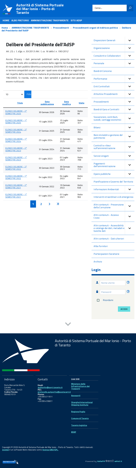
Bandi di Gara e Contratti (114, 109)
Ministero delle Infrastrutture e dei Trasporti (80, 386)
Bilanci (114, 127)
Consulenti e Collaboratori (114, 56)
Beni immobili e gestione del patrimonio (114, 136)
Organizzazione (114, 48)
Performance (114, 79)
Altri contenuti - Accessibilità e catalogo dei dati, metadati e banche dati (114, 228)
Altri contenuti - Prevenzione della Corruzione (114, 206)
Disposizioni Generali (114, 40)
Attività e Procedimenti (114, 94)
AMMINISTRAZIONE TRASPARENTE (50, 20)
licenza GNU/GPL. (50, 449)
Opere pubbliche (114, 174)
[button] (129, 40)
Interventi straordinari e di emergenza (113, 197)
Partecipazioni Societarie (106, 254)
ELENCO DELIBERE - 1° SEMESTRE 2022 (16, 177)
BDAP (73, 432)
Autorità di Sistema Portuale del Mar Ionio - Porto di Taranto (40, 8)
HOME (6, 20)
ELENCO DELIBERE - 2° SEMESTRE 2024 (16, 131)
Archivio (98, 261)
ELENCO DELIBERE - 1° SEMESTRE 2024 (16, 140)
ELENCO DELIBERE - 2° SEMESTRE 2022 (16, 168)
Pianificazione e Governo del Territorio (113, 181)
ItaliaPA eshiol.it (109, 461)
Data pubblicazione (47, 103)
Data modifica (66, 103)
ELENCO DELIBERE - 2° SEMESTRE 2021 (16, 186)
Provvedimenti (114, 102)
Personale (114, 63)
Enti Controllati (114, 86)
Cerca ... (98, 8)
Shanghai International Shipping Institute (82, 403)
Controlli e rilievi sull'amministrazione (114, 147)
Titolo (20, 103)
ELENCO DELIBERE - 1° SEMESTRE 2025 (16, 121)
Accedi (124, 309)
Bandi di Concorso (103, 71)
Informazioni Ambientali (114, 189)
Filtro (29, 94)
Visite (81, 103)
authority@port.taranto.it (50, 387)
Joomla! (5, 449)
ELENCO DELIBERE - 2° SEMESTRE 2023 (16, 149)
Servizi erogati (114, 156)
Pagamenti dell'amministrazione (114, 165)
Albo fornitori (101, 246)
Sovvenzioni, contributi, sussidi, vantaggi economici (114, 118)
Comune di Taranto (80, 418)
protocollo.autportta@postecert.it (54, 391)
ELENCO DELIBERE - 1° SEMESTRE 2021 (16, 195)
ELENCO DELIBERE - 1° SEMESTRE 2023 (16, 158)
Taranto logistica (79, 425)
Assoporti (75, 395)
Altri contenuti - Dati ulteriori (109, 238)
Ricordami (104, 300)
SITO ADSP (76, 20)
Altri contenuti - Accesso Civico (114, 216)
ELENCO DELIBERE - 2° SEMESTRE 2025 (16, 112)
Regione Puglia (78, 411)
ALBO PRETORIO (20, 20)
